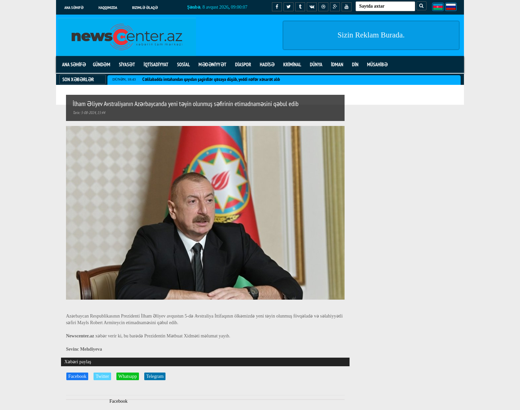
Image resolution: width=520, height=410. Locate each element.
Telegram (155, 376)
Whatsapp (127, 376)
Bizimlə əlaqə (145, 7)
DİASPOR (243, 64)
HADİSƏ (267, 64)
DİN (355, 64)
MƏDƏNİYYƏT (213, 64)
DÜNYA (316, 64)
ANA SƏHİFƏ (74, 64)
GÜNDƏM (101, 64)
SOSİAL (183, 64)
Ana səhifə (74, 7)
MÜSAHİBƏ (377, 64)
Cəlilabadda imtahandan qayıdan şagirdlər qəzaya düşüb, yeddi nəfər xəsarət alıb (211, 79)
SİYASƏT (127, 64)
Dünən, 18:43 (124, 79)
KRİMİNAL (292, 64)
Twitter (102, 376)
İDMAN (337, 64)
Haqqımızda (107, 7)
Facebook (77, 376)
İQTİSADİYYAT (156, 64)
